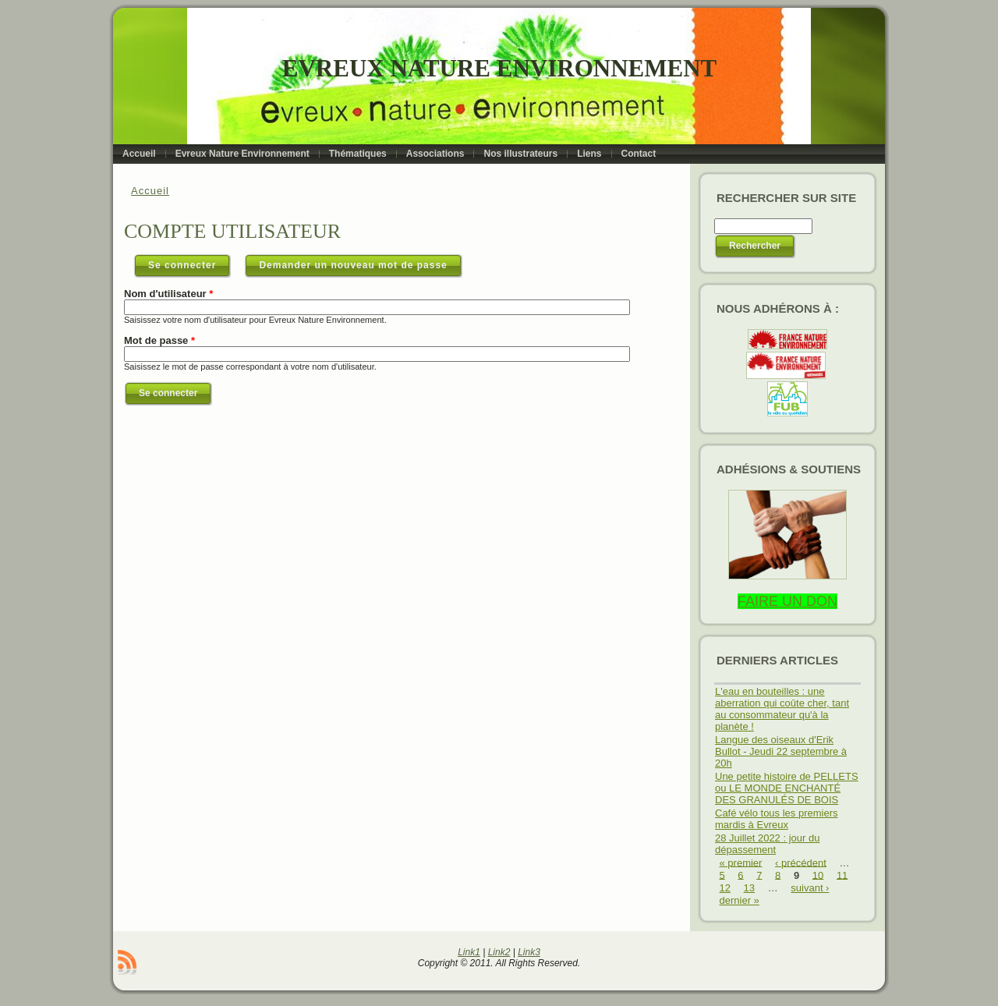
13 (749, 888)
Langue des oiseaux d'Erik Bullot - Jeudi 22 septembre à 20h (781, 751)
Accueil (150, 191)
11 (842, 874)
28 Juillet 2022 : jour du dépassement (767, 843)
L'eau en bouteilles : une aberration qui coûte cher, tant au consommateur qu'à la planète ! (782, 708)
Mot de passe (159, 340)
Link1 (469, 952)
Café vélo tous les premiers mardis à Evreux (776, 819)
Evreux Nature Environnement (499, 68)
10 (817, 874)
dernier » (739, 900)
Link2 (499, 952)
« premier (741, 862)
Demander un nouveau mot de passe (353, 265)
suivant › (810, 888)
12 (725, 888)
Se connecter (189, 262)
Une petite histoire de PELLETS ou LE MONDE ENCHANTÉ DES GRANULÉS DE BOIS (786, 788)
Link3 (529, 952)
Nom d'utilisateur (168, 293)
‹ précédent (800, 862)
